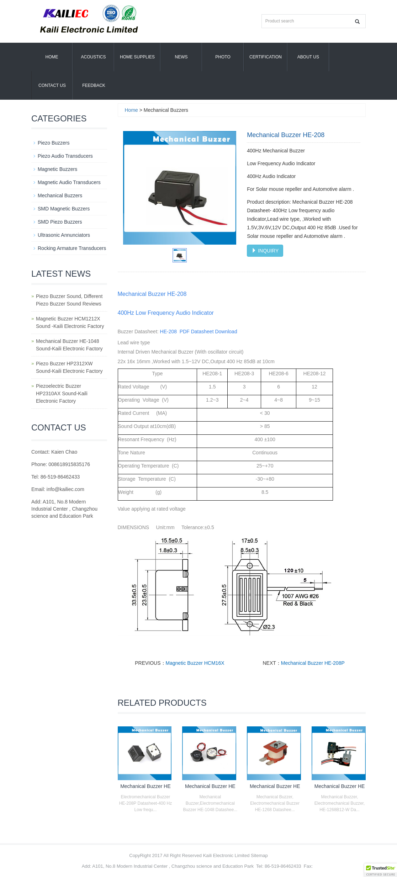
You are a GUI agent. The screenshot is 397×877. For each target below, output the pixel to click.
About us (308, 56)
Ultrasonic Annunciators (64, 235)
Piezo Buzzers (53, 143)
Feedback (93, 85)
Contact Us (52, 85)
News (181, 56)
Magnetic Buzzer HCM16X (195, 663)
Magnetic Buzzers (57, 169)
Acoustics (93, 56)
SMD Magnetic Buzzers (64, 209)
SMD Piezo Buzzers (60, 222)
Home (52, 56)
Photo (222, 56)
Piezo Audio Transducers (65, 156)
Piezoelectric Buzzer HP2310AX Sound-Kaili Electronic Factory (62, 393)
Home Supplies (137, 56)
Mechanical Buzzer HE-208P (313, 663)
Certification (265, 56)
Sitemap (259, 855)
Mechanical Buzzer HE (145, 786)
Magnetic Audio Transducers (69, 182)
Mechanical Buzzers (60, 195)
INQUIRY (265, 251)
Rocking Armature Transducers (72, 248)
